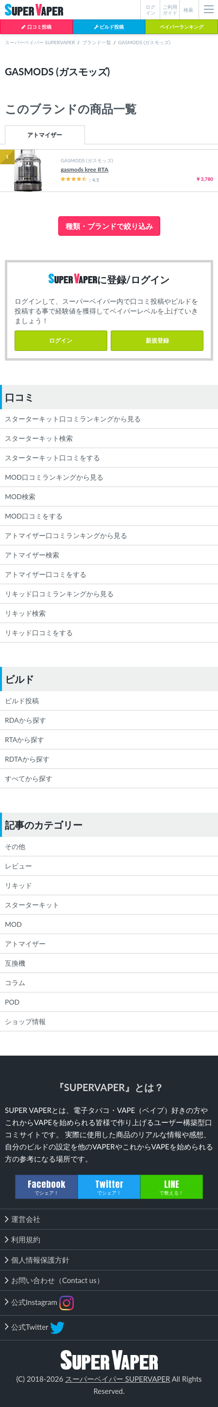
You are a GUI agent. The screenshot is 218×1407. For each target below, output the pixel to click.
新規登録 (157, 340)
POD (12, 1002)
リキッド (18, 885)
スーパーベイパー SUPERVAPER (40, 42)
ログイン (60, 340)
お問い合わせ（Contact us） (57, 1280)
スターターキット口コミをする (52, 457)
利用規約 (25, 1239)
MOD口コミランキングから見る (54, 477)
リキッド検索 (25, 613)
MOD (13, 924)
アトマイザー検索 (32, 555)
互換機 (15, 963)
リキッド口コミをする (39, 632)
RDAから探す (25, 720)
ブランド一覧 (96, 42)
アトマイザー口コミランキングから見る (66, 535)
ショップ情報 (25, 1021)
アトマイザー (44, 135)
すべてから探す (28, 778)
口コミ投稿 (36, 27)
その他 (15, 846)
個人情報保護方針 (40, 1259)
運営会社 (25, 1219)
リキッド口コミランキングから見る (59, 594)
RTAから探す (24, 739)
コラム (15, 982)
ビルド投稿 (109, 27)
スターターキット (32, 905)
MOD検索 (20, 496)
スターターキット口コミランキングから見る (73, 419)
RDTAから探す (27, 759)
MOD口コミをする (34, 516)
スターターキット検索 (39, 438)
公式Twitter (38, 1327)
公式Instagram (42, 1303)
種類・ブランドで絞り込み (109, 226)
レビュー (18, 866)
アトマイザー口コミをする (45, 574)
